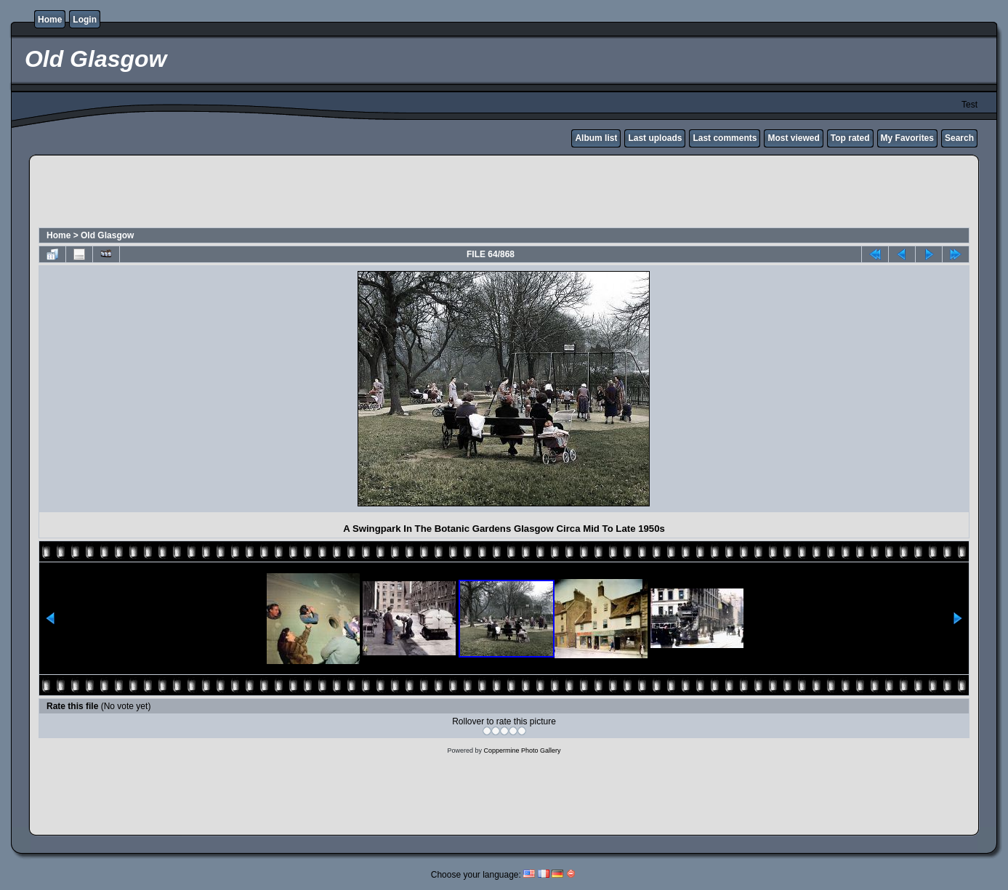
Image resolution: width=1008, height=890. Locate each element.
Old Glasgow (107, 235)
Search (959, 138)
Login (85, 20)
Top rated (850, 138)
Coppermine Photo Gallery (521, 750)
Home (50, 20)
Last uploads (655, 138)
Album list (596, 138)
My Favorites (907, 138)
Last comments (725, 138)
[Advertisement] (504, 193)
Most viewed (793, 138)
